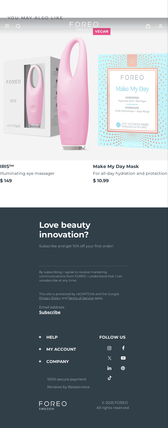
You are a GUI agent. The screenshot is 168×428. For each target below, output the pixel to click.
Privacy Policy (50, 298)
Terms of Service (81, 298)
